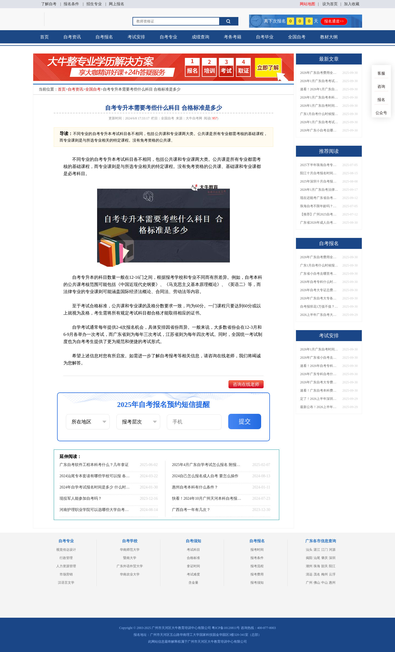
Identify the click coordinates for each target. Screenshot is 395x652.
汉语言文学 (66, 582)
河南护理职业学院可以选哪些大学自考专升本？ (95, 510)
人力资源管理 (66, 566)
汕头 (309, 550)
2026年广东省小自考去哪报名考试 (319, 357)
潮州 (309, 566)
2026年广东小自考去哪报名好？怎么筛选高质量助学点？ (319, 130)
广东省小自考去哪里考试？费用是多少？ (319, 274)
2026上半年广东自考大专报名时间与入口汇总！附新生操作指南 (319, 315)
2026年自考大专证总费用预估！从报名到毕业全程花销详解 (319, 290)
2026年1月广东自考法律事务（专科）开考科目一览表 (319, 190)
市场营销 (66, 574)
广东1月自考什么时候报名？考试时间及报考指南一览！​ (319, 114)
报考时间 (257, 550)
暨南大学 (129, 558)
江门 (324, 550)
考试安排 (136, 37)
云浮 (332, 574)
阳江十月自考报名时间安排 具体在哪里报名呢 (319, 173)
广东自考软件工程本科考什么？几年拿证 (94, 465)
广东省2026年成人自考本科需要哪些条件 (319, 222)
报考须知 (257, 582)
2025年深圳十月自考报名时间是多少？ (319, 181)
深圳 (332, 558)
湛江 (317, 550)
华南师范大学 (130, 550)
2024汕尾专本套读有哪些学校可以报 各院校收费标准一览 (95, 476)
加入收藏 (351, 4)
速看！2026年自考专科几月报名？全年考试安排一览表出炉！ (319, 366)
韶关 (324, 566)
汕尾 (317, 558)
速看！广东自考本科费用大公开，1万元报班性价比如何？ (319, 390)
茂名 (317, 574)
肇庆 (324, 558)
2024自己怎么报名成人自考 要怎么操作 (205, 476)
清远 (309, 574)
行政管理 (66, 558)
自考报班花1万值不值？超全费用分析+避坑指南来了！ (319, 306)
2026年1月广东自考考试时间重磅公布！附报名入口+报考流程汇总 (319, 122)
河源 (332, 550)
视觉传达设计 (66, 550)
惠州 (332, 582)
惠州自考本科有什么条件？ (195, 487)
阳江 (332, 566)
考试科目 (193, 550)
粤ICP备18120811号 (226, 628)
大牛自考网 (194, 118)
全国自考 (297, 37)
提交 (245, 421)
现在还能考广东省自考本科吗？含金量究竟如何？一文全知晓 (319, 198)
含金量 (193, 582)
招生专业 (94, 4)
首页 (44, 37)
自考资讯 (72, 37)
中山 (324, 582)
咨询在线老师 (246, 384)
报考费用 (257, 574)
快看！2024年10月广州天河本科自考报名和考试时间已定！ (207, 498)
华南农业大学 (130, 574)
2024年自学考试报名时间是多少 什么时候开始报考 (95, 487)
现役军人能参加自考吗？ (81, 498)
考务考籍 (232, 37)
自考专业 (168, 37)
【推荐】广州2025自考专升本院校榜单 (319, 214)
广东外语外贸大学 (130, 566)
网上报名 (116, 4)
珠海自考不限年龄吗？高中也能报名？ (319, 206)
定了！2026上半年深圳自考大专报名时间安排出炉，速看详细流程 (319, 399)
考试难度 (193, 574)
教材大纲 (329, 37)
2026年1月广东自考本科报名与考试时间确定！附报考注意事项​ (319, 97)
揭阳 (309, 558)
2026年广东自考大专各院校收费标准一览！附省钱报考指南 (319, 298)
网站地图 (307, 4)
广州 (309, 582)
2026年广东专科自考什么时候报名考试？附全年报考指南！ (319, 374)
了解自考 (49, 4)
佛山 (317, 582)
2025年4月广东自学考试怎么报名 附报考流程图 (207, 465)
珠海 (317, 566)
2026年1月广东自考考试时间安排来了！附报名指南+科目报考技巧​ (319, 81)
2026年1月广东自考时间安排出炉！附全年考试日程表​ (319, 106)
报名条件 (71, 4)
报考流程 (257, 566)
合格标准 (193, 558)
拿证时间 (193, 566)
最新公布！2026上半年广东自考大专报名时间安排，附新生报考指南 (319, 407)
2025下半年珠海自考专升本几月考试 (319, 165)
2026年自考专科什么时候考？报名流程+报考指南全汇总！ (319, 282)
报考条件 (257, 558)
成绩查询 (200, 37)
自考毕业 (264, 37)
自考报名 (104, 37)
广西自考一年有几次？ (191, 510)
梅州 (324, 574)
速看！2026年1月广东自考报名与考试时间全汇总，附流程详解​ (319, 89)
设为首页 (330, 4)
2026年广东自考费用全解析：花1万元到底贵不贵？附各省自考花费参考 (319, 73)
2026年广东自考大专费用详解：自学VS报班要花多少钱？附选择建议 (319, 382)
